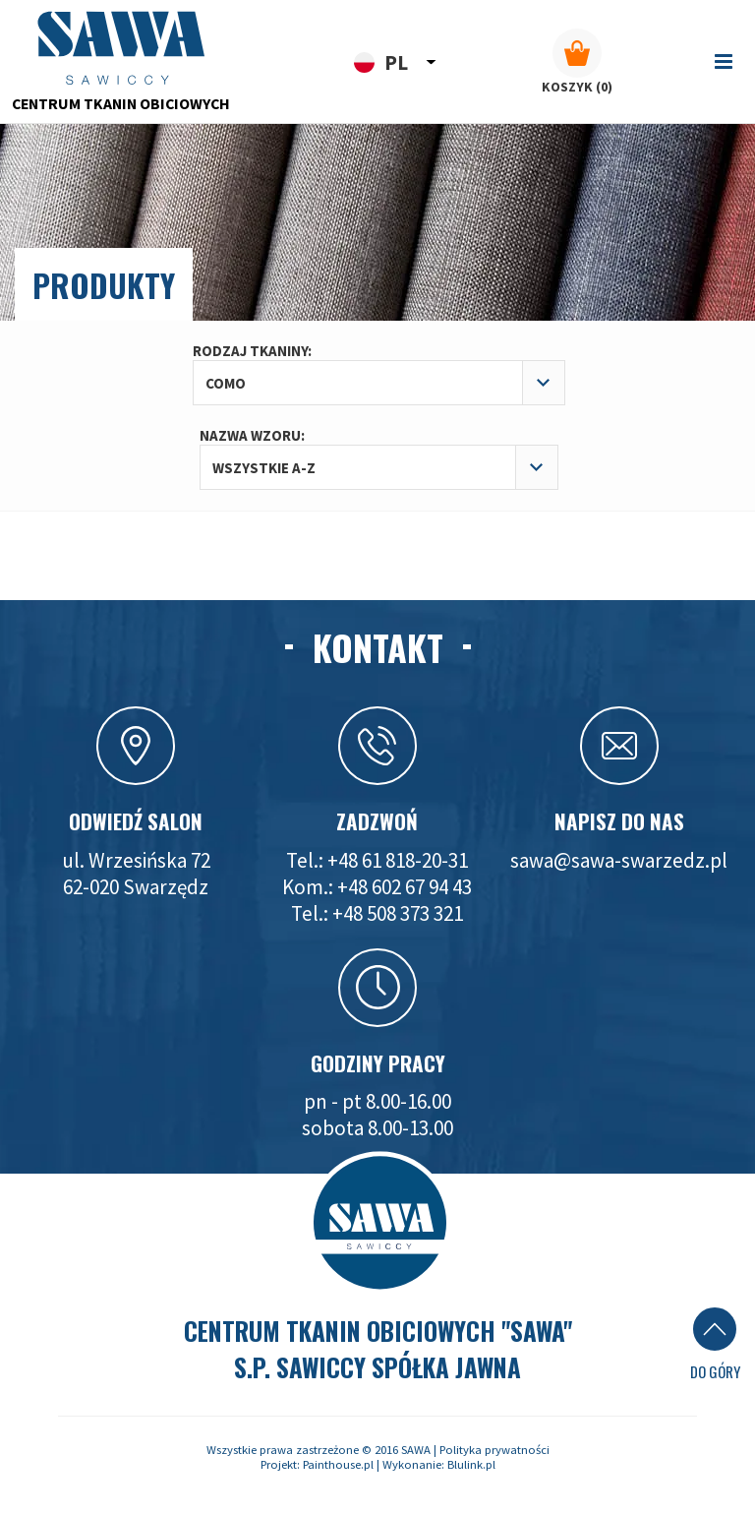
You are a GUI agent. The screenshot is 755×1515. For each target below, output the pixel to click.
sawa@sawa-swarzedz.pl (618, 860)
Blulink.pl (471, 1464)
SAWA (416, 1449)
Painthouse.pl (338, 1464)
